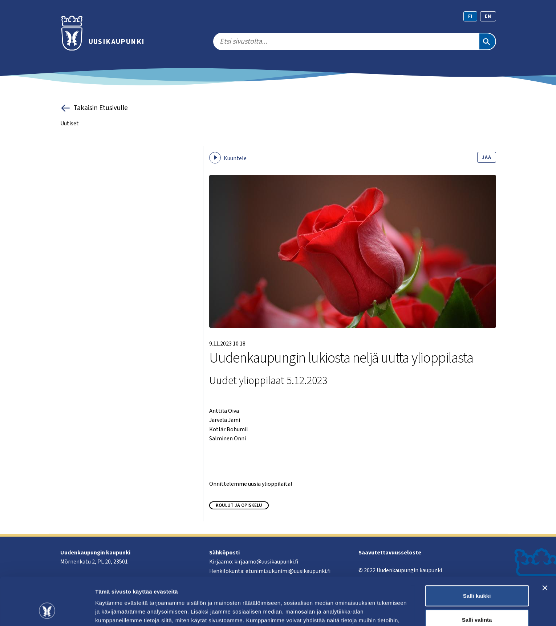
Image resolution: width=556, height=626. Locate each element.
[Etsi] (487, 41)
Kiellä (477, 602)
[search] (346, 41)
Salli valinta (477, 578)
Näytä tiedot (388, 612)
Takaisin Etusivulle (94, 108)
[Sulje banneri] (544, 546)
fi (470, 16)
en (488, 16)
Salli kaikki (477, 555)
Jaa (486, 157)
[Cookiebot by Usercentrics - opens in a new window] (47, 611)
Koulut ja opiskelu (239, 505)
